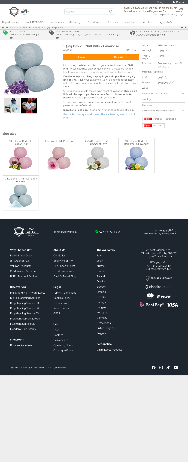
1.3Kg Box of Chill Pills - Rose (59, 141)
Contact (58, 335)
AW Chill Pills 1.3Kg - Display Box (48, 27)
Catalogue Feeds (63, 350)
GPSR (56, 313)
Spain (100, 260)
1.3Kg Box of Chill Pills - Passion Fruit (20, 142)
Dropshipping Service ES (24, 313)
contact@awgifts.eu (65, 231)
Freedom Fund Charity (23, 329)
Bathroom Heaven (18, 27)
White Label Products (109, 349)
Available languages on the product (163, 110)
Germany (102, 317)
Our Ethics (59, 255)
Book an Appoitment (22, 345)
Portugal (101, 302)
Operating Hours (63, 345)
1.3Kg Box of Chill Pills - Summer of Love (98, 142)
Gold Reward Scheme (23, 271)
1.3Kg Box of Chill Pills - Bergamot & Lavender (136, 142)
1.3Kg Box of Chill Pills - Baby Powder (21, 180)
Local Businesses (63, 271)
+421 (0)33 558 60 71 (165, 230)
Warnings (163, 99)
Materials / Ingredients (163, 72)
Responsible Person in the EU (163, 93)
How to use (163, 105)
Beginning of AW (63, 260)
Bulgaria (101, 333)
